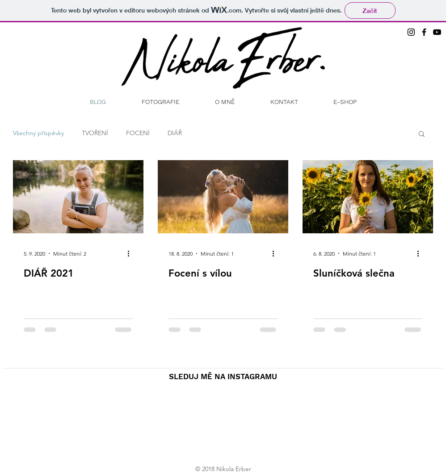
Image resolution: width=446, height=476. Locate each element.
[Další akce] (131, 253)
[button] (421, 134)
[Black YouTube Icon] (437, 32)
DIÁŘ (175, 133)
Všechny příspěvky (38, 133)
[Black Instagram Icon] (411, 32)
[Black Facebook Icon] (424, 32)
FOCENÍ (138, 133)
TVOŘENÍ (95, 133)
